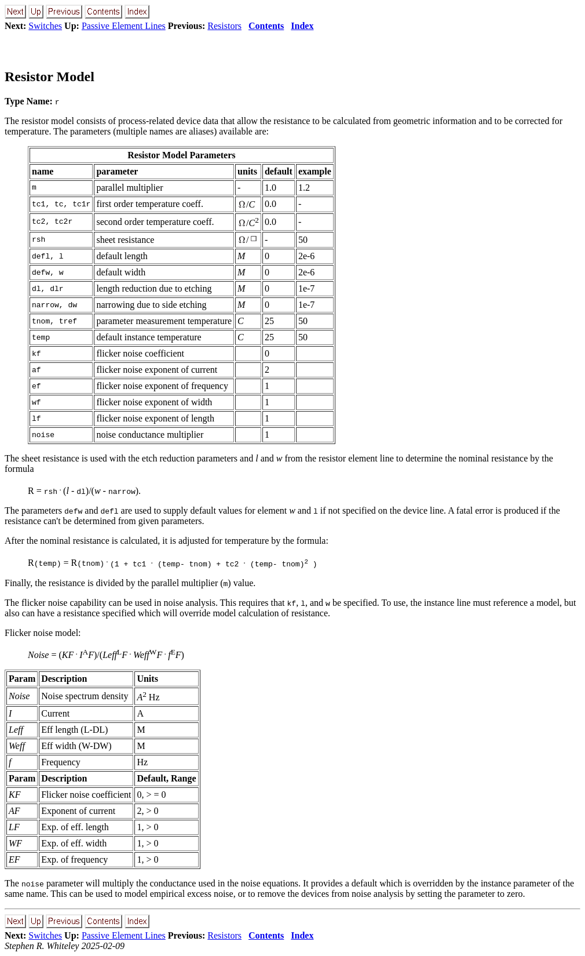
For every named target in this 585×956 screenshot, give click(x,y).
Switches (45, 26)
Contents (266, 26)
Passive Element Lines (124, 26)
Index (302, 26)
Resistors (224, 26)
